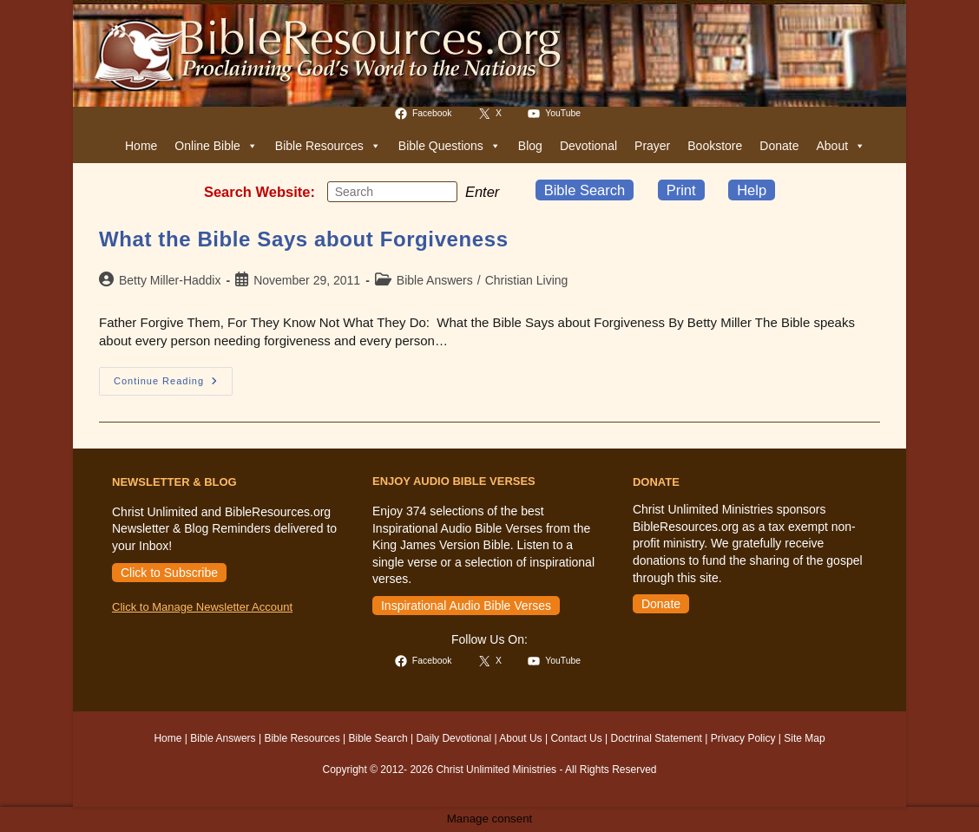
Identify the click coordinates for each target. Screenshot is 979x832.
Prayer (652, 146)
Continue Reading (173, 385)
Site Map (804, 738)
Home (141, 146)
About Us (520, 738)
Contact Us (575, 738)
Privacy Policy (743, 738)
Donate (778, 146)
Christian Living (526, 280)
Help (751, 190)
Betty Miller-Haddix (169, 280)
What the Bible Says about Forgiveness (304, 239)
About (840, 145)
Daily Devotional (453, 738)
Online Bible (216, 145)
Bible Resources (328, 145)
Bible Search (585, 190)
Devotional (588, 146)
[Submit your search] (440, 190)
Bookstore (714, 146)
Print (681, 190)
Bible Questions (449, 145)
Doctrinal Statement (656, 738)
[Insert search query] (392, 191)
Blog (530, 146)
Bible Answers (435, 280)
